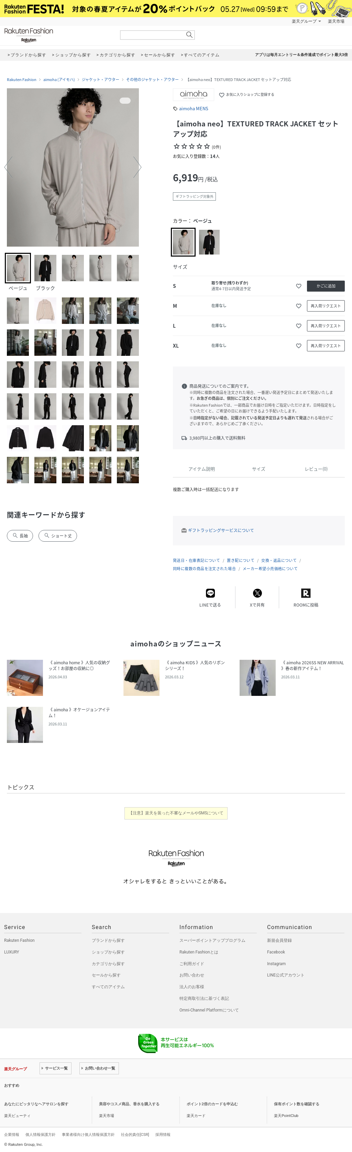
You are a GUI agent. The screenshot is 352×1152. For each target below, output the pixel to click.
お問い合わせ (191, 975)
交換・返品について (279, 560)
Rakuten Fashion (57, 35)
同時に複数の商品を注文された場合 (204, 569)
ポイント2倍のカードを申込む (212, 1104)
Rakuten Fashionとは (198, 952)
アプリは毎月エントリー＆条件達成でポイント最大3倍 (301, 55)
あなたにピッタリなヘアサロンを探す (36, 1104)
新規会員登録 (279, 940)
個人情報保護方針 (40, 1134)
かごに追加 (326, 286)
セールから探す (106, 975)
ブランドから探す (108, 940)
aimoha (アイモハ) (59, 79)
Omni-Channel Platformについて (209, 1010)
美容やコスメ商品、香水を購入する (129, 1104)
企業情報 (11, 1134)
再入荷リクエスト (326, 306)
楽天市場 (336, 21)
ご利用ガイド (191, 963)
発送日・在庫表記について (196, 560)
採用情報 (162, 1134)
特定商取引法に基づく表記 (204, 998)
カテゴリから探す (108, 963)
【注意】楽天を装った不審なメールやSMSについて (176, 813)
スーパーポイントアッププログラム (212, 940)
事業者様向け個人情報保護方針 (88, 1134)
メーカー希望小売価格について (270, 569)
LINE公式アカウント (286, 975)
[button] (8, 167)
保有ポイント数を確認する (296, 1104)
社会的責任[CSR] (135, 1134)
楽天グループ (304, 21)
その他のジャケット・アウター (152, 79)
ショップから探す (108, 952)
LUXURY (11, 952)
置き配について (240, 560)
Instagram (276, 963)
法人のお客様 (191, 986)
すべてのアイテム (108, 986)
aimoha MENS (193, 108)
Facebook (276, 952)
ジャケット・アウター (100, 79)
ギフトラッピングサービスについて (221, 530)
